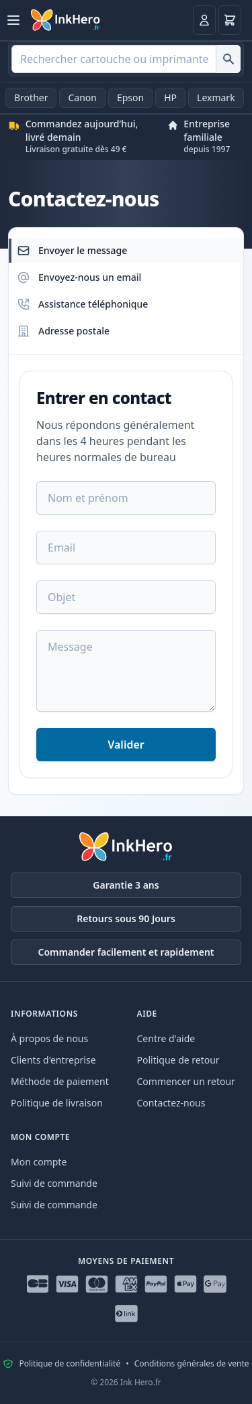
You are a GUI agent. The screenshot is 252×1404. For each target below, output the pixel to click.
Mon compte (39, 1161)
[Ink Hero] (66, 20)
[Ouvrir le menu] (13, 20)
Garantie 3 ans (126, 885)
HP (170, 97)
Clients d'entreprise (53, 1060)
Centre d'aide (166, 1038)
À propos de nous (49, 1038)
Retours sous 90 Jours (126, 918)
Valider (126, 744)
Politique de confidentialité (69, 1363)
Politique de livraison (57, 1102)
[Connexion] (204, 20)
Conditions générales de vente (191, 1363)
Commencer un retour (186, 1081)
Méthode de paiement (60, 1081)
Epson (130, 97)
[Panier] (229, 20)
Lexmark (216, 97)
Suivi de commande (54, 1183)
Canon (82, 97)
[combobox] (126, 59)
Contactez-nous (171, 1102)
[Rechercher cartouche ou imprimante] (228, 59)
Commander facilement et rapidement (126, 952)
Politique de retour (178, 1060)
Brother (31, 97)
